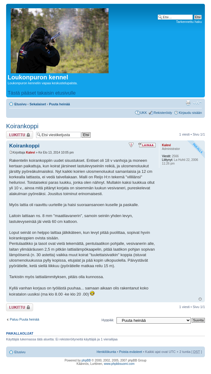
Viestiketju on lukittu (19, 135)
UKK (143, 112)
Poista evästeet (130, 352)
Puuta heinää (59, 104)
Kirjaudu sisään (190, 112)
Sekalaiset (38, 104)
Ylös (200, 299)
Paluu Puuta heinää (24, 319)
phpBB (86, 360)
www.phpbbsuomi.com (119, 363)
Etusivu (20, 104)
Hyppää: (108, 320)
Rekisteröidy (163, 112)
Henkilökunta (106, 352)
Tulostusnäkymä (188, 103)
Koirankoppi (22, 126)
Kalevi (30, 152)
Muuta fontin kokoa (197, 103)
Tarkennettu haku (189, 22)
